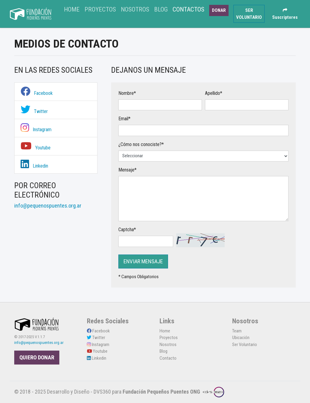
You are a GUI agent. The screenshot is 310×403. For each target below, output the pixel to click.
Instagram (36, 129)
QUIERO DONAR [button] (36, 357)
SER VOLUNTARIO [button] (249, 14)
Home (73, 9)
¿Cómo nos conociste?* (141, 144)
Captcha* (127, 229)
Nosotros (135, 9)
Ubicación (240, 337)
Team (237, 331)
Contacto (168, 358)
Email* (124, 119)
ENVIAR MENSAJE (143, 261)
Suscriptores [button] (285, 14)
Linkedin (34, 166)
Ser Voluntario (244, 344)
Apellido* (213, 93)
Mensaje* (127, 170)
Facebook (37, 93)
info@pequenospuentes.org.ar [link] (47, 205)
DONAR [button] (219, 10)
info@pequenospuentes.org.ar (39, 342)
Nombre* (127, 93)
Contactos (188, 9)
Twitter (34, 111)
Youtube (36, 148)
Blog (161, 9)
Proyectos (100, 9)
